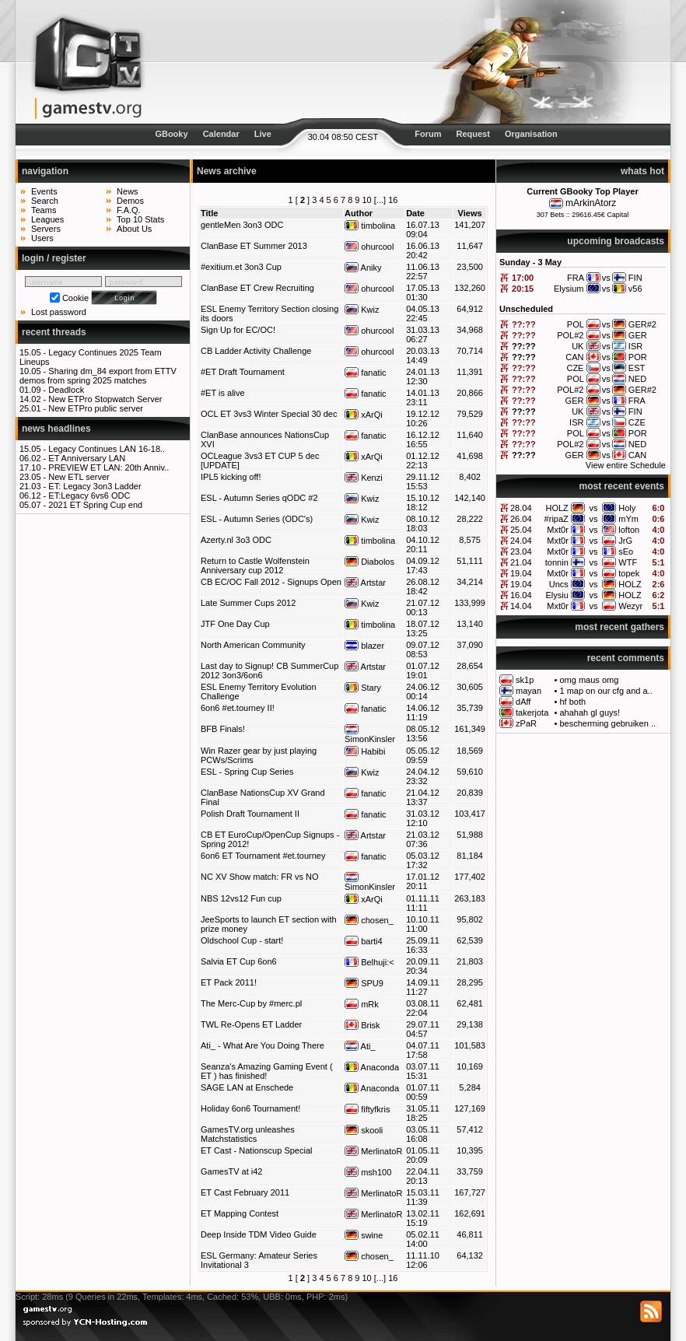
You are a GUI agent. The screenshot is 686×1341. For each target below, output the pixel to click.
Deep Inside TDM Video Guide (259, 1234)
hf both (572, 701)
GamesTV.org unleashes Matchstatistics (248, 1134)
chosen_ (369, 920)
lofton (628, 529)
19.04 (521, 573)
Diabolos (369, 561)
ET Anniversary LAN (86, 458)
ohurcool (369, 246)
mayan (528, 690)
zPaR (526, 723)
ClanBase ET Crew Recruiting (257, 287)
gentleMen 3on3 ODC (242, 224)
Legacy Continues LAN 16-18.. (106, 448)
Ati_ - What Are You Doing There (262, 1045)
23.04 (521, 551)
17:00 (523, 277)
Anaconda (372, 1067)
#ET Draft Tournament (243, 371)
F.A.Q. (129, 210)
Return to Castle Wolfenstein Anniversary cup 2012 (255, 565)
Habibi (365, 751)
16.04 (521, 595)
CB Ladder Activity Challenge (256, 350)
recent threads (54, 332)
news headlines (56, 428)
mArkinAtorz (590, 203)
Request (473, 133)
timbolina (370, 225)
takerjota (532, 712)
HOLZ (556, 508)
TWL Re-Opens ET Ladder (251, 1024)
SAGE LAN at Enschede (247, 1087)
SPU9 (364, 983)
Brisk (362, 1025)
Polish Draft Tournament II (250, 813)
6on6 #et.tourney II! (238, 708)
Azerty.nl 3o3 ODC (236, 539)
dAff (523, 701)
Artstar (365, 582)
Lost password (58, 312)
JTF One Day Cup (235, 623)
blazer (364, 645)
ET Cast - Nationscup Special (256, 1150)
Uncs (559, 584)
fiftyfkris (367, 1109)
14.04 (521, 606)
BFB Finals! (223, 729)
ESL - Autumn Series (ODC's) (257, 518)
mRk (362, 1004)
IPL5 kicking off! (231, 476)
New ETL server (78, 476)
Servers (46, 228)
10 (367, 200)
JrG (625, 540)
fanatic (365, 372)
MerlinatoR (373, 1151)
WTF (627, 562)
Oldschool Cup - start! (242, 940)
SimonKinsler (370, 734)
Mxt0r (558, 529)
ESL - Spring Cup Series (247, 771)
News (127, 191)
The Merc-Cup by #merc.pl (251, 1003)
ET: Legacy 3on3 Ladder (94, 486)
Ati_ (360, 1046)
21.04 (521, 562)
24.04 (521, 540)
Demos (130, 200)
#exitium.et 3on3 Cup (241, 266)
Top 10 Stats (140, 219)
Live (262, 133)
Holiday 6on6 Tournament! (250, 1108)
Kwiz (362, 309)
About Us (134, 228)
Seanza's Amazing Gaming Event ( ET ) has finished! (267, 1071)
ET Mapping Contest (239, 1213)
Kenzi (364, 477)
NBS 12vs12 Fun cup (241, 898)
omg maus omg (588, 680)
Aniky (363, 267)
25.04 (521, 529)
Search (44, 200)
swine (364, 1235)
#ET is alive (223, 392)
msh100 (368, 1172)
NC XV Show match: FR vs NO (260, 876)
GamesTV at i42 (231, 1171)
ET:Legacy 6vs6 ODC (89, 495)
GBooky (171, 133)
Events (44, 191)
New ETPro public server (95, 408)
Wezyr (630, 606)
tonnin (557, 562)
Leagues (47, 219)
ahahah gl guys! (589, 712)
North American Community (253, 644)
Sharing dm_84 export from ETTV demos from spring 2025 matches (98, 375)
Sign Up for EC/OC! (238, 329)
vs (594, 508)
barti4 (364, 941)
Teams (43, 210)
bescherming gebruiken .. (607, 723)
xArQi (364, 414)
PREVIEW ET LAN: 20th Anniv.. (108, 467)
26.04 (521, 518)
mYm (628, 518)
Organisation (531, 133)
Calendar (221, 133)
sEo (625, 551)
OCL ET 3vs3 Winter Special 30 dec (269, 413)
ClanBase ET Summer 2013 (254, 245)
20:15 (523, 288)
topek (628, 573)
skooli (364, 1130)
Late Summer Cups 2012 (248, 602)
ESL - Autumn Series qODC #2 (259, 497)
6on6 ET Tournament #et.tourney (263, 855)
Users (42, 238)
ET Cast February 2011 (245, 1192)
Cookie (75, 298)
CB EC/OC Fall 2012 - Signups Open (271, 581)
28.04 (521, 508)
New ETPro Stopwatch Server (105, 399)
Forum (428, 133)
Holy (626, 508)
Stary (363, 687)
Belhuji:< (369, 962)
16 (392, 200)
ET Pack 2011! (229, 982)
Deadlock (66, 389)
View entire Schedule (626, 465)
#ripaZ (556, 518)
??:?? (524, 324)
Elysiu (556, 595)
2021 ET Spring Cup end (95, 504)
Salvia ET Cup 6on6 (239, 961)
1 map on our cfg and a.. (605, 690)
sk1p (525, 680)
